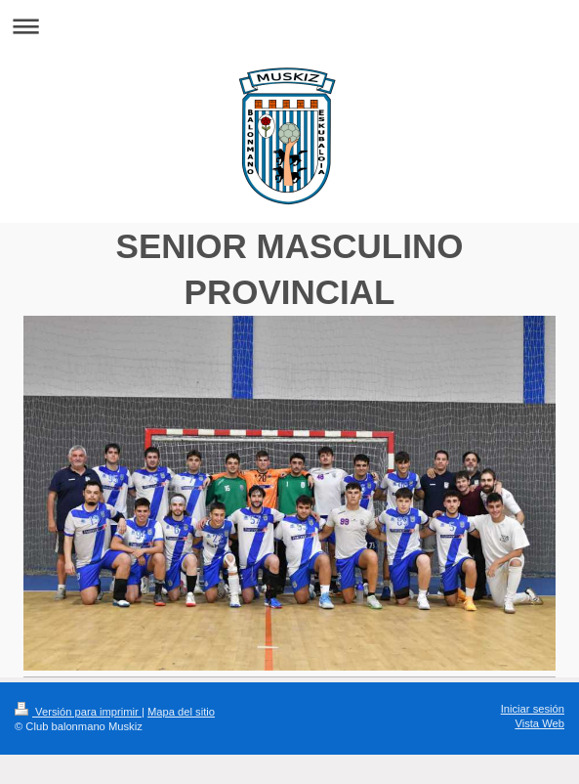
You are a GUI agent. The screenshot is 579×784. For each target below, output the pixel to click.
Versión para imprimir (78, 712)
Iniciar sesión (532, 709)
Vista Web (539, 723)
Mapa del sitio (181, 712)
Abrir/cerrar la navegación (289, 26)
